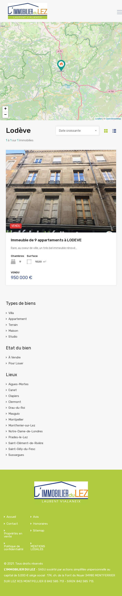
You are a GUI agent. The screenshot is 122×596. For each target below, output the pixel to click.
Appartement (17, 319)
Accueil (11, 516)
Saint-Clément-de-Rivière (25, 443)
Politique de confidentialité (13, 548)
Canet (12, 390)
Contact (12, 523)
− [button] (5, 115)
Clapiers (13, 396)
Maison (13, 330)
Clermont (14, 402)
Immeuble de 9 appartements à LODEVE (46, 240)
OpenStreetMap (113, 119)
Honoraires (40, 523)
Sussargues (16, 455)
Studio (12, 336)
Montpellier (15, 419)
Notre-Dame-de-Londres (25, 431)
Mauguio (14, 413)
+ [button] (5, 109)
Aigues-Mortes (18, 384)
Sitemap (38, 530)
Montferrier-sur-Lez (21, 425)
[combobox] (77, 130)
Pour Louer (15, 363)
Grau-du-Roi (16, 408)
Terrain (13, 325)
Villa (11, 313)
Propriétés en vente (13, 535)
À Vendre (14, 357)
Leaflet (98, 119)
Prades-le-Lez (18, 437)
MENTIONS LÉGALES (37, 548)
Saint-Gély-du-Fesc (21, 449)
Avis (36, 516)
